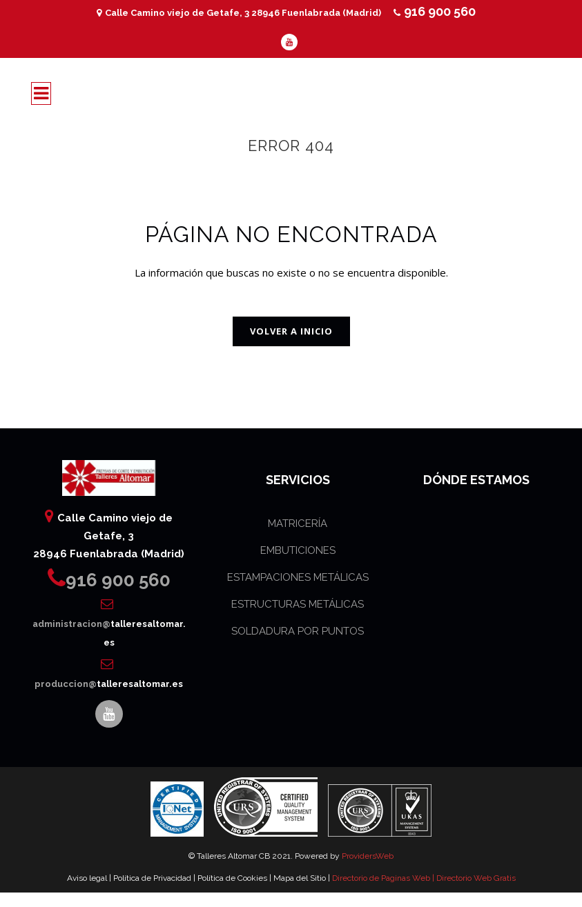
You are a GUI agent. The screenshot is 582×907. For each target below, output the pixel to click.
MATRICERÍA (297, 523)
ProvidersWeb (368, 856)
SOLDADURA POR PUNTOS (297, 631)
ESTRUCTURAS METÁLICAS (297, 604)
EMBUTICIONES (298, 550)
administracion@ (109, 624)
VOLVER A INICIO (291, 331)
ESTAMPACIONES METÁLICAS (298, 577)
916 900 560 (435, 11)
